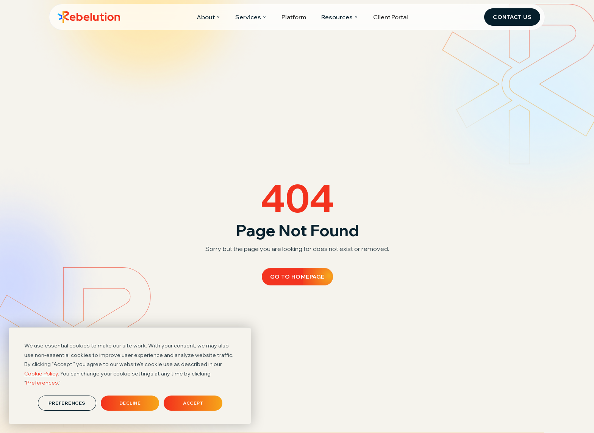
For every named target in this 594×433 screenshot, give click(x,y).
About (206, 17)
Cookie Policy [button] (41, 373)
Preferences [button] (42, 382)
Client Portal (390, 17)
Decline (130, 403)
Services (248, 17)
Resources (337, 17)
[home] (89, 17)
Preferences (67, 403)
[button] (208, 17)
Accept (193, 403)
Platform (293, 17)
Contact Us (512, 17)
